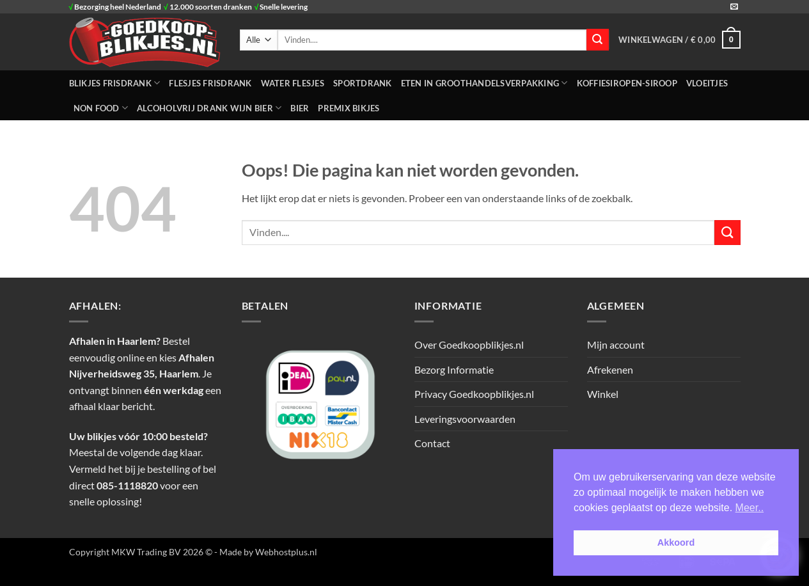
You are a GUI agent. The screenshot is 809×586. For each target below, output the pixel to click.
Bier (299, 108)
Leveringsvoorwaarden (464, 419)
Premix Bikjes (348, 108)
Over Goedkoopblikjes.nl (469, 344)
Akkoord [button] (676, 542)
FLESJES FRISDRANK (210, 83)
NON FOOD (101, 108)
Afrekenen (610, 369)
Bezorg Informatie (454, 369)
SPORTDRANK (362, 83)
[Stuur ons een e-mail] (734, 7)
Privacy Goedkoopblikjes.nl (474, 394)
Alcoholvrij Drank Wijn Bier (209, 108)
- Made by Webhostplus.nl (265, 551)
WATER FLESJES (292, 83)
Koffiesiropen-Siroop (627, 83)
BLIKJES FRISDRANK (115, 83)
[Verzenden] (597, 40)
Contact (432, 443)
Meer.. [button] (749, 507)
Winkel (602, 394)
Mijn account (616, 344)
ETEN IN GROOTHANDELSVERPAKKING (484, 83)
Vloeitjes (707, 83)
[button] (679, 40)
